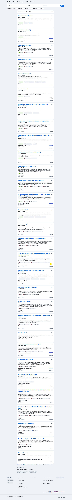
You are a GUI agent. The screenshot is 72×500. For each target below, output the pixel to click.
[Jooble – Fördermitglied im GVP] (63, 492)
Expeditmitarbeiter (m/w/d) (25, 15)
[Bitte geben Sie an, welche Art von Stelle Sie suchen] (17, 5)
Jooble (63, 497)
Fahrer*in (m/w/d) (23, 452)
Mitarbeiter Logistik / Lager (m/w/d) (27, 374)
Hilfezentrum (21, 486)
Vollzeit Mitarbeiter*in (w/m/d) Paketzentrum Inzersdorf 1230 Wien (34, 316)
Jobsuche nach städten (32, 472)
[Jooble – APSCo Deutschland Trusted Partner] (50, 492)
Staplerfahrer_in (22, 332)
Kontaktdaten (21, 483)
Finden (62, 5)
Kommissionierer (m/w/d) (24, 45)
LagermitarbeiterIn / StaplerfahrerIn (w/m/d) (29, 344)
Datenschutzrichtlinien (19, 496)
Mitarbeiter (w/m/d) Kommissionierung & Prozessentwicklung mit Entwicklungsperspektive (34, 195)
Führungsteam (21, 481)
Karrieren (20, 484)
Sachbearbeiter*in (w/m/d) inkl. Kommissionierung (31, 180)
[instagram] (59, 477)
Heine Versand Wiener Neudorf (21, 472)
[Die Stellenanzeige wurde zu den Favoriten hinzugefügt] (52, 16)
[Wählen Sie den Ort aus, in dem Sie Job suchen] (37, 5)
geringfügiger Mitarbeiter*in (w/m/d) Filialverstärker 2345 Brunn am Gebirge (33, 105)
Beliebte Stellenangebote (33, 471)
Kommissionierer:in (23, 89)
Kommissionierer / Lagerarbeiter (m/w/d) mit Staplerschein (33, 121)
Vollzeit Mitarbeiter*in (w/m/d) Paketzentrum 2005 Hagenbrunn (31, 271)
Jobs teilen (32, 478)
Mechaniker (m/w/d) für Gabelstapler (27, 287)
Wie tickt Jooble (21, 480)
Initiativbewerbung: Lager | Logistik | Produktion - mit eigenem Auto (34, 407)
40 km (45, 5)
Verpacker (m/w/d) (23, 210)
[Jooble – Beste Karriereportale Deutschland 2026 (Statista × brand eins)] (56, 492)
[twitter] (61, 477)
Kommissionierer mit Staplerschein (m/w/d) (29, 152)
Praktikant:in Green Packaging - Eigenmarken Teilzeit (32, 238)
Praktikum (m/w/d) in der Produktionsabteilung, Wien (32, 439)
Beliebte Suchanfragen (21, 467)
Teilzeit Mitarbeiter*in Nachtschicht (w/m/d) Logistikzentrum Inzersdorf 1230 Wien (34, 254)
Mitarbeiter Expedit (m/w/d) (25, 359)
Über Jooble (20, 478)
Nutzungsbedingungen (10, 496)
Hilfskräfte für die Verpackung (26, 423)
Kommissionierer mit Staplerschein (27, 166)
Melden (51, 25)
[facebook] (57, 477)
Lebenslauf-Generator (46, 483)
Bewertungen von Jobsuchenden (48, 480)
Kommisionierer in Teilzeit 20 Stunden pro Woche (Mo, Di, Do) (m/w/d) (33, 136)
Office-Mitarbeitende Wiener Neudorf (22, 471)
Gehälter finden (45, 481)
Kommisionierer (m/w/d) (24, 30)
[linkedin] (63, 477)
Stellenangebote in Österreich (23, 487)
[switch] (52, 11)
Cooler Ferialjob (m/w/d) (24, 301)
